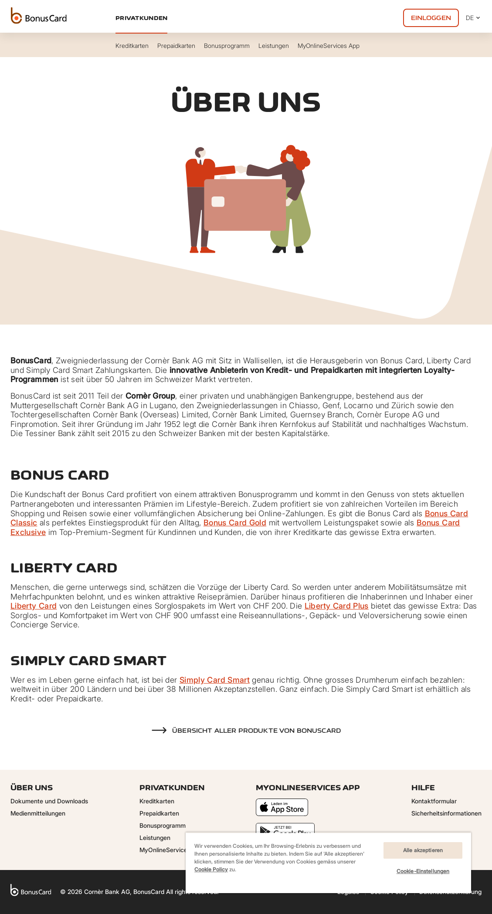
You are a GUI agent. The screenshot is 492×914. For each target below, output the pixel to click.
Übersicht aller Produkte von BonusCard (256, 731)
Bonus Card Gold (235, 522)
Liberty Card (33, 605)
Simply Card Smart (215, 679)
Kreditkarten (156, 801)
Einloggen (431, 18)
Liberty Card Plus (337, 605)
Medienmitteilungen (37, 813)
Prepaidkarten (159, 813)
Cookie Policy (211, 869)
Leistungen (154, 837)
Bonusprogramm (162, 825)
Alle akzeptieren (423, 850)
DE (474, 17)
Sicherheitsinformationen (446, 813)
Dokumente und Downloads (49, 801)
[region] (328, 862)
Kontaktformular (434, 801)
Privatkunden (141, 17)
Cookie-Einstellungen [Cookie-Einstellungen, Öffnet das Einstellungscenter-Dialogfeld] (423, 871)
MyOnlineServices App (171, 849)
